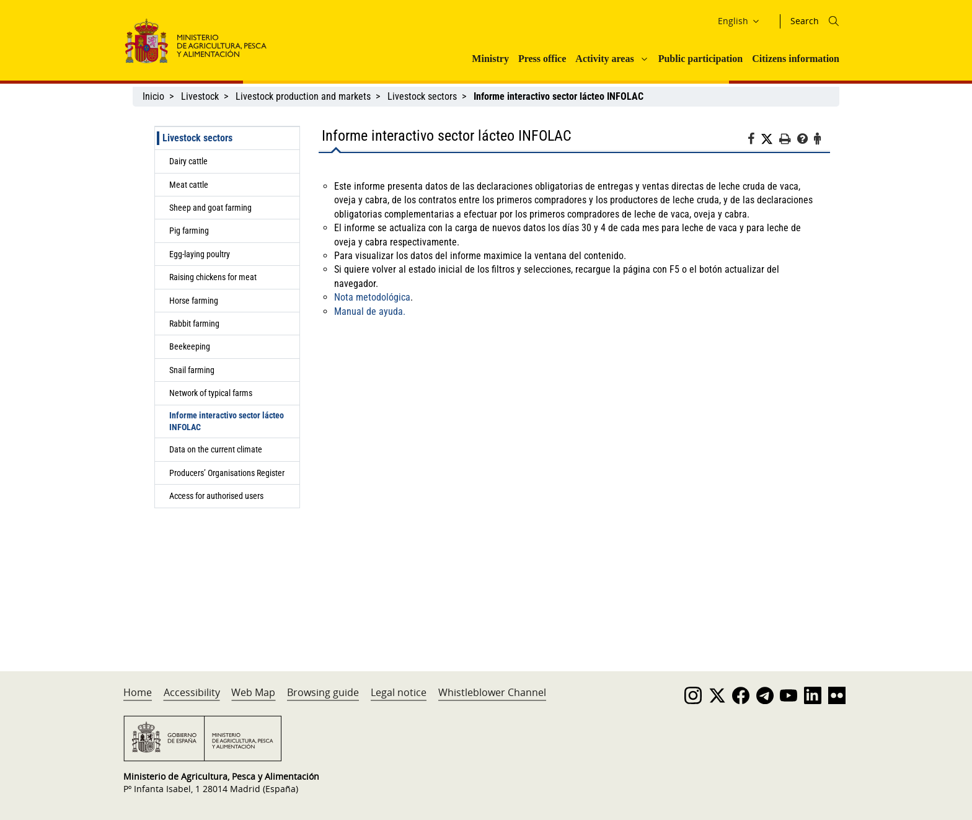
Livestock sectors (422, 96)
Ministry (490, 58)
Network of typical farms (210, 393)
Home (137, 692)
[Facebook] (754, 140)
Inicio (153, 96)
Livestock (200, 96)
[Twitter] (770, 139)
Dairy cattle (188, 161)
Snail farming (191, 370)
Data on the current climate (215, 449)
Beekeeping (189, 346)
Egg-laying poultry (199, 254)
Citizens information (795, 58)
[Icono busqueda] (834, 21)
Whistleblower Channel (492, 692)
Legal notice (398, 692)
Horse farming (193, 301)
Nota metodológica (372, 297)
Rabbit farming (194, 323)
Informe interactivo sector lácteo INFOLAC (226, 421)
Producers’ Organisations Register (227, 473)
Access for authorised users (216, 496)
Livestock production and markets (303, 96)
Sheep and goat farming (210, 208)
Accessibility (192, 692)
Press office (542, 58)
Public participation (700, 58)
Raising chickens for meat (213, 277)
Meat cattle (188, 185)
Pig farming (189, 231)
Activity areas (604, 58)
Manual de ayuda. (369, 311)
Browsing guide (323, 692)
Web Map (253, 692)
